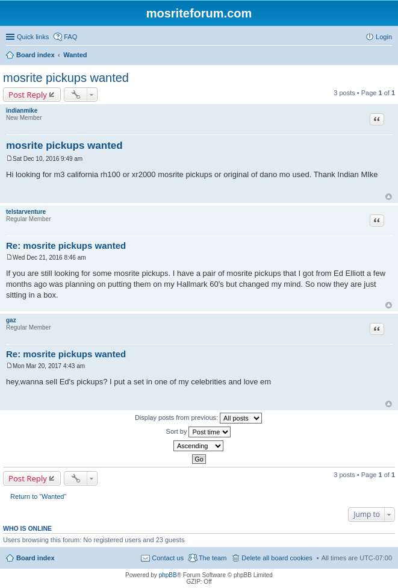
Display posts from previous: (198, 418)
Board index (35, 557)
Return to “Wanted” (38, 496)
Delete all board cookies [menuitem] (276, 557)
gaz (11, 320)
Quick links (33, 36)
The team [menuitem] (212, 557)
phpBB (168, 575)
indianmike (21, 110)
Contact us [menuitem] (168, 557)
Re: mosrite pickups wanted (66, 245)
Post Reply (27, 94)
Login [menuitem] (384, 36)
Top (388, 196)
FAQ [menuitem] (70, 36)
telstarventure (26, 211)
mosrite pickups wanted (66, 77)
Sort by (198, 432)
